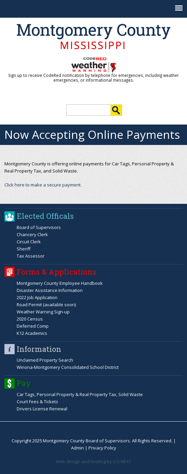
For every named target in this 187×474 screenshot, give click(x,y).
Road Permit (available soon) (46, 304)
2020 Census (30, 319)
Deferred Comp (33, 326)
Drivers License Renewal (42, 409)
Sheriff (24, 249)
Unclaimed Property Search (45, 360)
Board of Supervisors (39, 227)
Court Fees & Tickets (37, 401)
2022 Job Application (37, 297)
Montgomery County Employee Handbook (60, 283)
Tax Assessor (31, 256)
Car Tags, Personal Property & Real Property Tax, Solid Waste (80, 394)
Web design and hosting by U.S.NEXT (93, 461)
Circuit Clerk (29, 242)
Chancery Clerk (32, 234)
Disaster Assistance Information (50, 290)
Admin (77, 448)
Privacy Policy (102, 448)
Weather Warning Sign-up (43, 312)
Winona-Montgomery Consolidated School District (68, 367)
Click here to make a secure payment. (43, 185)
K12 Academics (32, 333)
